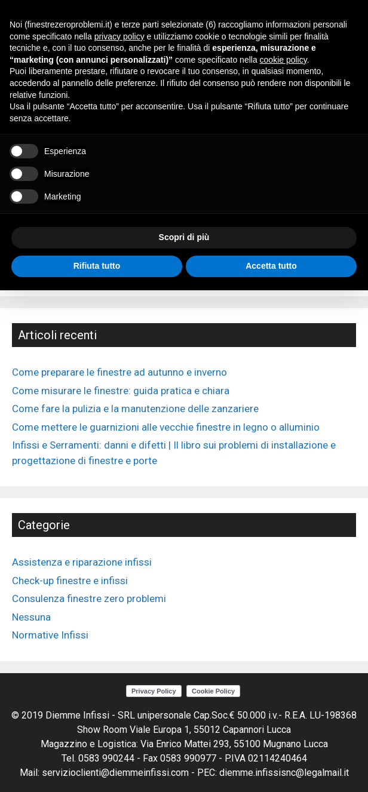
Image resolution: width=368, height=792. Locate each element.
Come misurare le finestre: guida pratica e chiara (120, 391)
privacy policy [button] (119, 36)
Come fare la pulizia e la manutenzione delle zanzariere (135, 409)
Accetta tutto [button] (271, 266)
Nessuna (31, 617)
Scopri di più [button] (184, 237)
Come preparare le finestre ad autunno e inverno (119, 372)
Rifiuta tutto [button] (97, 266)
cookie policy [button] (283, 60)
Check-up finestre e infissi (70, 581)
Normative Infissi (50, 635)
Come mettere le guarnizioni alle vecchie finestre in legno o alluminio (166, 427)
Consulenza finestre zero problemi (89, 598)
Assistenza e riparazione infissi (82, 562)
